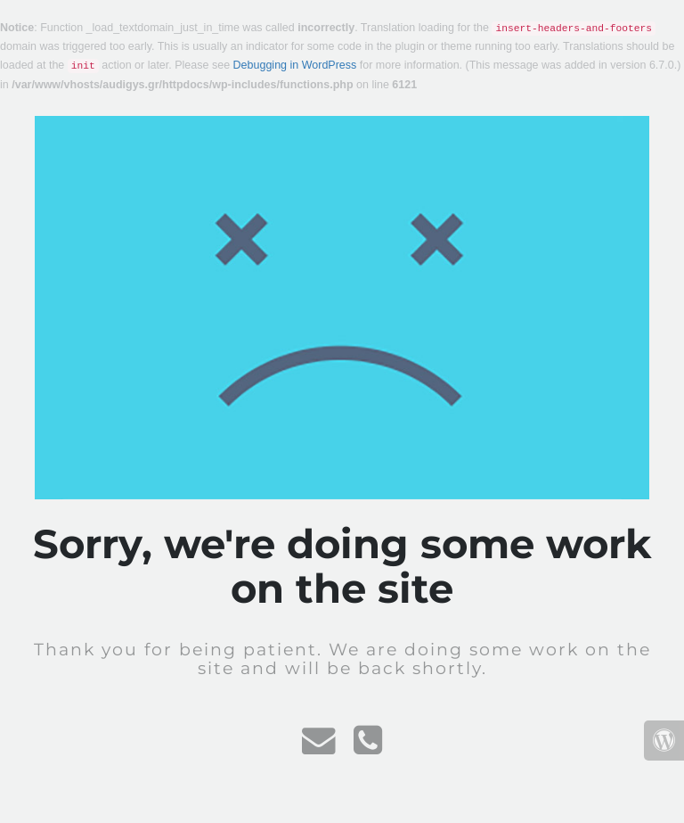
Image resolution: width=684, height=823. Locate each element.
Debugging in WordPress (295, 65)
